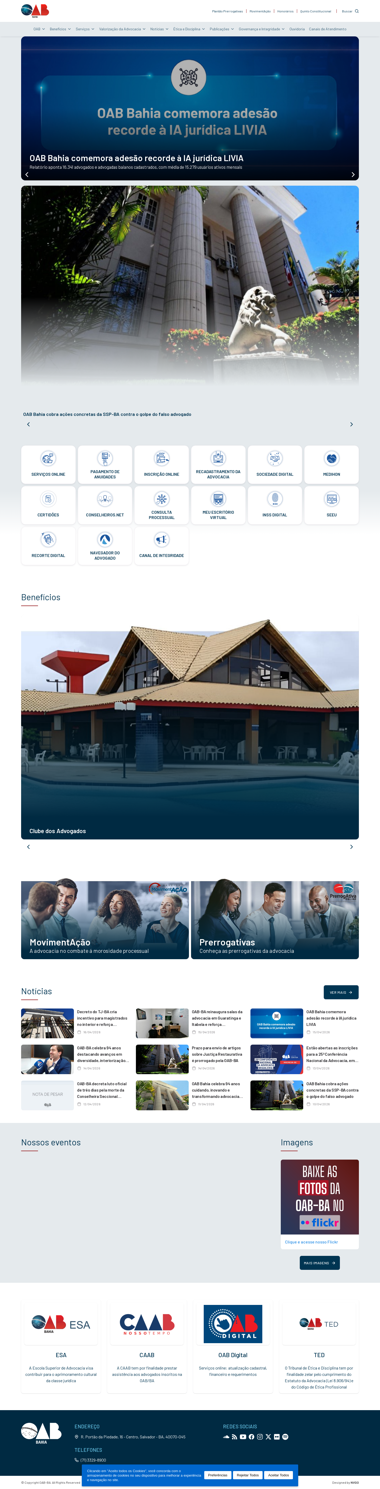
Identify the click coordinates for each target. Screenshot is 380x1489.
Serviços (85, 29)
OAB (40, 29)
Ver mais (341, 992)
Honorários (285, 11)
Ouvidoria (297, 29)
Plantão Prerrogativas (227, 11)
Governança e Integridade (262, 29)
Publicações (222, 29)
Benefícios (61, 29)
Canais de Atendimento (327, 29)
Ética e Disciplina (189, 29)
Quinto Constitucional (315, 11)
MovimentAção (260, 11)
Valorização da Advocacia (122, 29)
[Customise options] (350, 11)
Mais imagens (320, 1263)
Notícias (159, 29)
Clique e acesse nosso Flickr (311, 1241)
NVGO (355, 1482)
